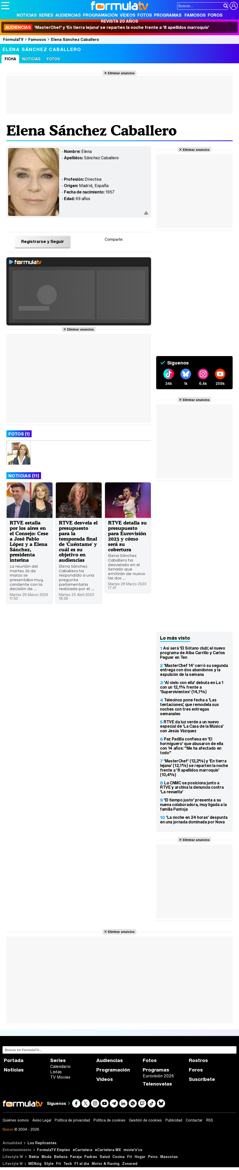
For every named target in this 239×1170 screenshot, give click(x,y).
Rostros (198, 1060)
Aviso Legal (41, 1120)
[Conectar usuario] (234, 6)
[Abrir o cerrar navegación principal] (5, 5)
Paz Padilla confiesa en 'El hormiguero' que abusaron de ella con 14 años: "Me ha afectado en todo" (191, 746)
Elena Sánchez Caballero (75, 39)
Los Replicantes (42, 1142)
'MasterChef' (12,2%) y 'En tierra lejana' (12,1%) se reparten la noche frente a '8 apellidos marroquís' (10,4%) (194, 768)
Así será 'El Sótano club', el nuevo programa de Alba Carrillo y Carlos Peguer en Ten (192, 652)
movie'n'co (133, 1149)
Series (46, 15)
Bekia (34, 1156)
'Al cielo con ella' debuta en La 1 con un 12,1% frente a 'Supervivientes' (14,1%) (191, 687)
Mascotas (169, 1156)
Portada (13, 1060)
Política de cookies (109, 1120)
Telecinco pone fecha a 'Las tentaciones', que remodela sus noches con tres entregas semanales (189, 707)
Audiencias (68, 15)
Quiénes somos (16, 1120)
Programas (167, 15)
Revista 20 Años (119, 21)
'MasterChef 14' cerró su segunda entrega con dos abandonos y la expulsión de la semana (194, 670)
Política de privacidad (72, 1120)
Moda (46, 1156)
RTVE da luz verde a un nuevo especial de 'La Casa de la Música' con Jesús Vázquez (191, 726)
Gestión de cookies (145, 1120)
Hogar (140, 1156)
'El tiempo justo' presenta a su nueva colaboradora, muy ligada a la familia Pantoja (193, 804)
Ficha (10, 59)
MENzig (35, 1163)
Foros (215, 15)
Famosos (195, 15)
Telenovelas (157, 1084)
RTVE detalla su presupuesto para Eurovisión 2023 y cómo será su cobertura (127, 536)
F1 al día (81, 1163)
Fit (129, 1156)
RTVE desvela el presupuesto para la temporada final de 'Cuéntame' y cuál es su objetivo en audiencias (78, 541)
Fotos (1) (19, 434)
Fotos (144, 15)
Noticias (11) (23, 475)
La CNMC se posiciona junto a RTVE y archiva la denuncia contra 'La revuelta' (191, 787)
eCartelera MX (108, 1149)
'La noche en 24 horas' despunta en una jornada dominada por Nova (194, 819)
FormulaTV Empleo (53, 1149)
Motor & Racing (105, 1163)
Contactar (194, 1120)
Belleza (61, 1156)
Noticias (27, 15)
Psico (153, 1156)
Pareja (76, 1156)
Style (49, 1163)
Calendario (60, 1066)
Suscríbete (202, 1079)
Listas (56, 1072)
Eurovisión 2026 (158, 1076)
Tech (67, 1163)
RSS (209, 1120)
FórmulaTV (13, 39)
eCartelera (82, 1149)
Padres (90, 1156)
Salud (105, 1156)
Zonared (129, 1163)
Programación (100, 15)
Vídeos (127, 15)
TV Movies (60, 1077)
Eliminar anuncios (121, 73)
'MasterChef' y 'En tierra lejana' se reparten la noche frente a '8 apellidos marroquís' (106, 27)
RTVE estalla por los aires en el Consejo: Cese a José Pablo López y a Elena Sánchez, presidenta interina (29, 541)
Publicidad (173, 1120)
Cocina (118, 1156)
